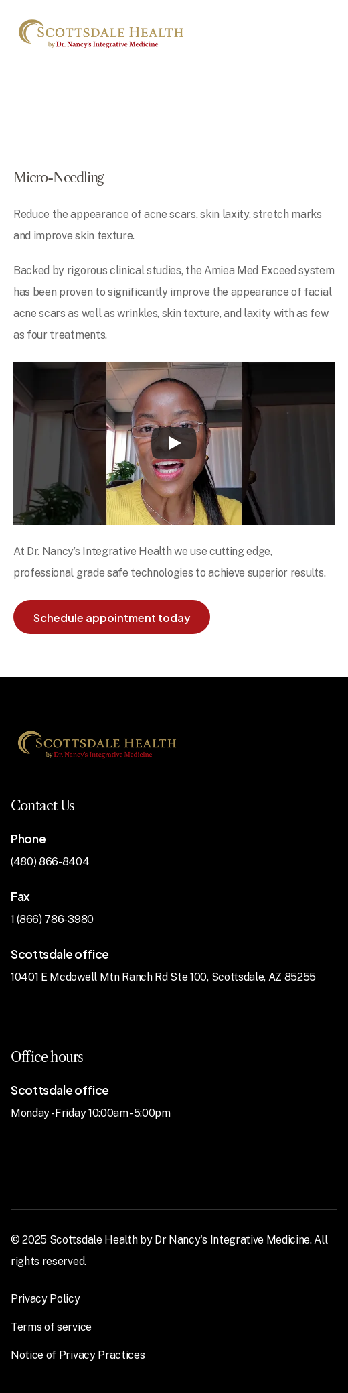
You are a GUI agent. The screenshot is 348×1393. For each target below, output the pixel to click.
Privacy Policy (45, 1298)
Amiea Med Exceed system (269, 270)
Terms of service (51, 1327)
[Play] (174, 443)
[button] (111, 617)
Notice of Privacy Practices (78, 1355)
